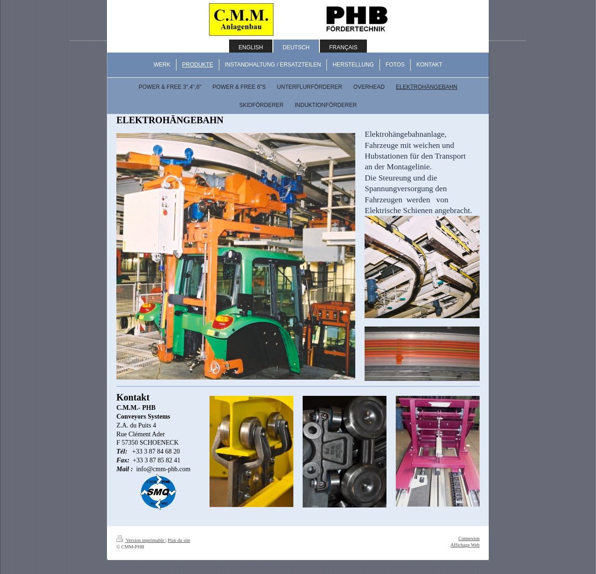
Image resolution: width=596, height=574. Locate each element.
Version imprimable (140, 540)
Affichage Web (465, 544)
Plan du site (179, 540)
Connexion (469, 538)
